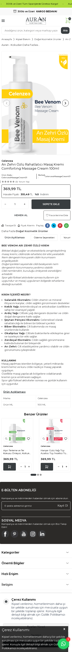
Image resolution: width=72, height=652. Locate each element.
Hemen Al (21, 215)
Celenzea (7, 160)
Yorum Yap (24, 181)
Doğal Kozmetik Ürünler (47, 39)
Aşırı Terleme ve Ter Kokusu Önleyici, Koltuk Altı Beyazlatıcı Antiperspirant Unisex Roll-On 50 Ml (16, 452)
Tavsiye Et (9, 225)
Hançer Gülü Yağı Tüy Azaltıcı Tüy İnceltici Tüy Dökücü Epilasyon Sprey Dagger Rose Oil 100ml (54, 452)
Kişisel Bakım (23, 39)
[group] (36, 103)
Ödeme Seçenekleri (44, 237)
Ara (65, 30)
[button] (6, 103)
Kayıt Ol (62, 505)
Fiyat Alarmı (26, 225)
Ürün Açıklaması (15, 237)
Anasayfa (7, 39)
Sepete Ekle (51, 204)
